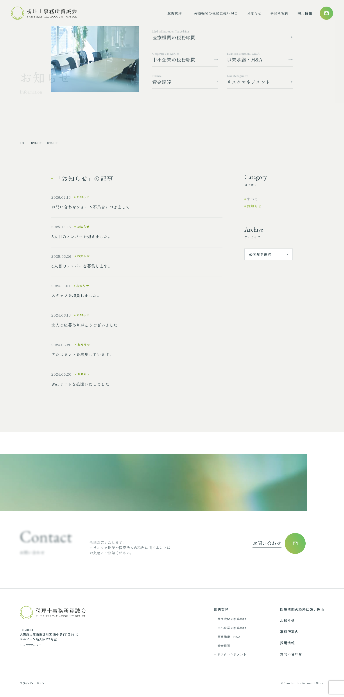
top (22, 143)
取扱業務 (174, 13)
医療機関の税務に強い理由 (216, 13)
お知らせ (254, 13)
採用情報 (304, 13)
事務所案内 (279, 13)
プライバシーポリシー (33, 683)
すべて (252, 199)
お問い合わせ (291, 654)
